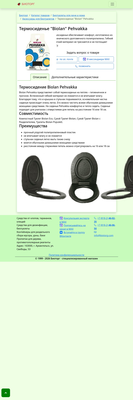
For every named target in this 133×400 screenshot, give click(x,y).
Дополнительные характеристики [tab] (75, 77)
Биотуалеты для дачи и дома (69, 15)
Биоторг (23, 15)
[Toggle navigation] (112, 4)
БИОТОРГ (26, 4)
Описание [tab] (40, 77)
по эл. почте (64, 59)
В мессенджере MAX (96, 59)
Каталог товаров (40, 15)
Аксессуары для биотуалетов (38, 18)
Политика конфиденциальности (66, 254)
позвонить (82, 66)
